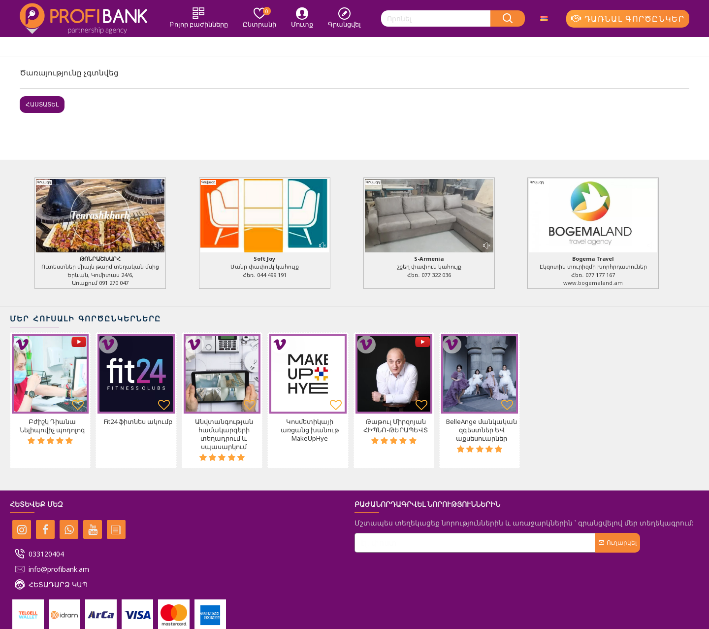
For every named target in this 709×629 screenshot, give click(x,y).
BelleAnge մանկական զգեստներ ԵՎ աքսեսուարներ (481, 430)
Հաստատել (42, 104)
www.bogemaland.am (593, 282)
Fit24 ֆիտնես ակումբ (138, 422)
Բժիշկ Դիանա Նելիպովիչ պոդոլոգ (52, 426)
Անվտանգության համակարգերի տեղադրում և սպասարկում (224, 434)
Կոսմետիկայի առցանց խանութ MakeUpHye (310, 430)
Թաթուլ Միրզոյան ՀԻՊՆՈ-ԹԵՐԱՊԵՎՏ (395, 426)
